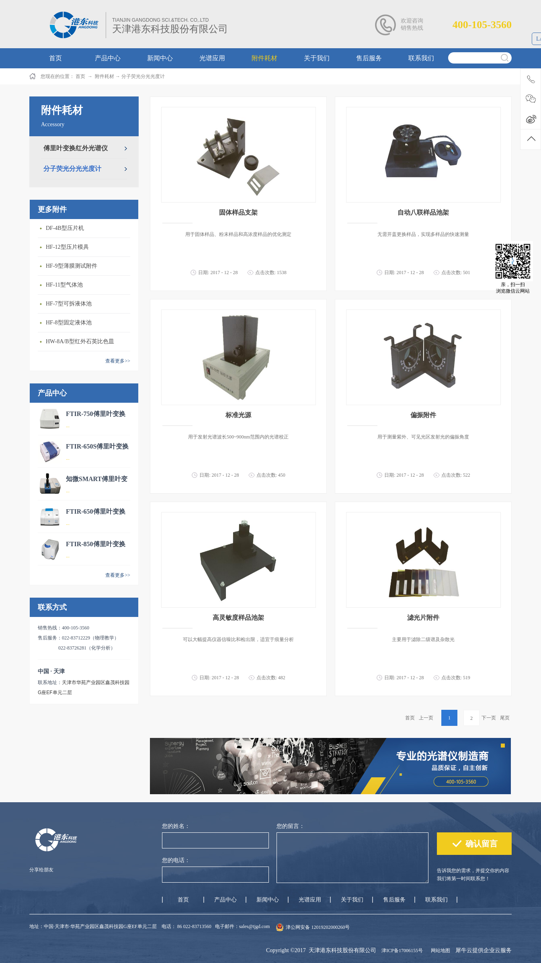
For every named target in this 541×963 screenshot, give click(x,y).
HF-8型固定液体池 (69, 323)
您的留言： (291, 826)
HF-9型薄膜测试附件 (71, 266)
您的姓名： (176, 826)
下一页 (489, 718)
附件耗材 (104, 76)
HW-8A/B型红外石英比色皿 (80, 341)
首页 (410, 718)
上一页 (426, 718)
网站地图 (439, 950)
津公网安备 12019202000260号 (318, 927)
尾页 (505, 718)
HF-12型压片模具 (67, 247)
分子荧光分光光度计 (143, 76)
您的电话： (176, 860)
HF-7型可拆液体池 (69, 304)
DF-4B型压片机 (65, 228)
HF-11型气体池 (64, 285)
